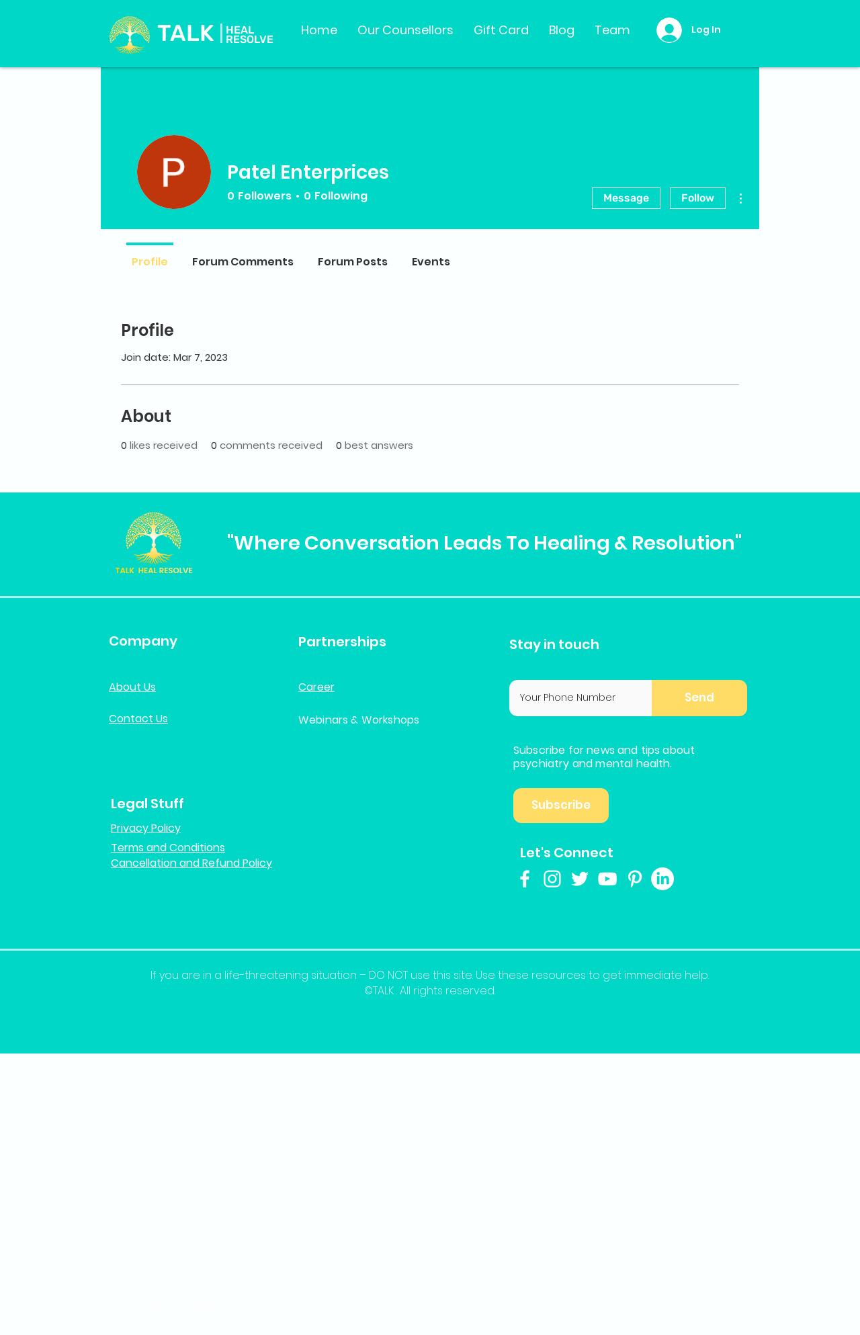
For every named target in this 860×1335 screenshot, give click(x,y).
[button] (699, 698)
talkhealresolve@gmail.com (189, 1302)
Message (626, 197)
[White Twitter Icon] (579, 878)
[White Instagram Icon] (552, 878)
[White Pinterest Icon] (635, 878)
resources (558, 975)
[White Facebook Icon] (524, 878)
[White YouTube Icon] (607, 878)
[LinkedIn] (662, 878)
